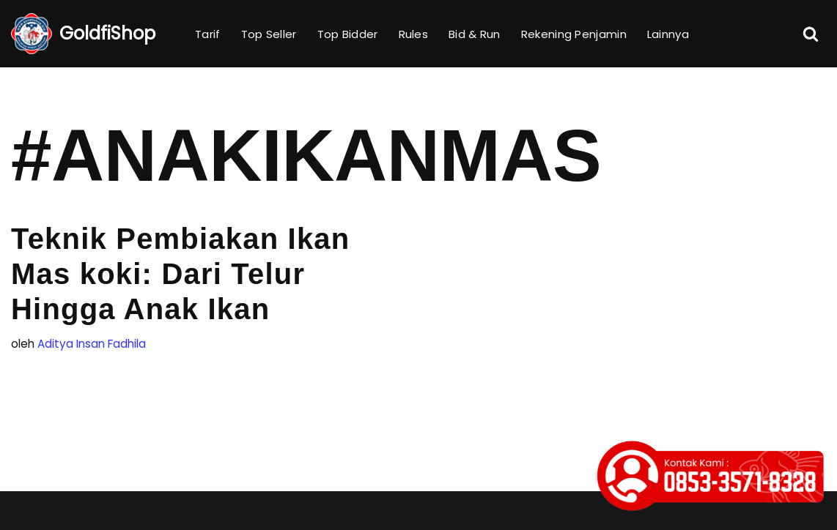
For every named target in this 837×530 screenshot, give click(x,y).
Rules (414, 34)
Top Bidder (347, 34)
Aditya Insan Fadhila (91, 343)
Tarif (208, 34)
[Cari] (811, 34)
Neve (27, 510)
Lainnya (668, 34)
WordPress (210, 510)
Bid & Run (475, 34)
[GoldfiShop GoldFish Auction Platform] (83, 33)
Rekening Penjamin (574, 34)
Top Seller (269, 34)
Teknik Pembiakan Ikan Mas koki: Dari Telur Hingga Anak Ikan (180, 274)
